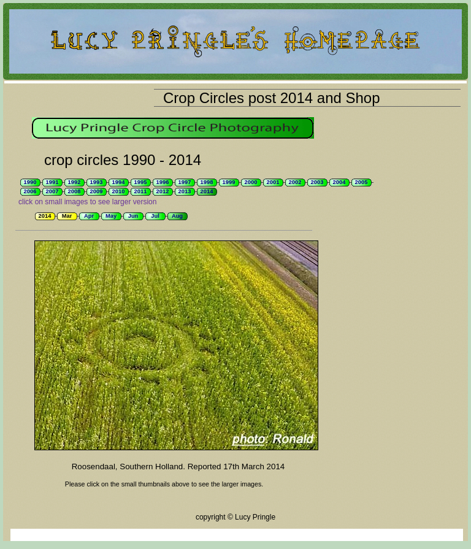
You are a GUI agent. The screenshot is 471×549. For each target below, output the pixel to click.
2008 (74, 191)
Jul (155, 216)
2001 (273, 182)
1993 (96, 182)
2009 (96, 191)
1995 (140, 182)
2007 (52, 191)
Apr (89, 216)
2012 (162, 191)
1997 (184, 182)
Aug (177, 216)
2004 (339, 182)
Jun (133, 216)
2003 (317, 182)
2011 (140, 191)
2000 (251, 182)
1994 (118, 182)
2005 (361, 182)
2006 (30, 191)
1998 (207, 182)
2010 (118, 191)
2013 (184, 191)
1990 (30, 182)
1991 (52, 182)
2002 (295, 182)
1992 (74, 182)
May (111, 216)
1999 (229, 182)
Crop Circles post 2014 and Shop (271, 98)
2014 (207, 191)
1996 (162, 182)
